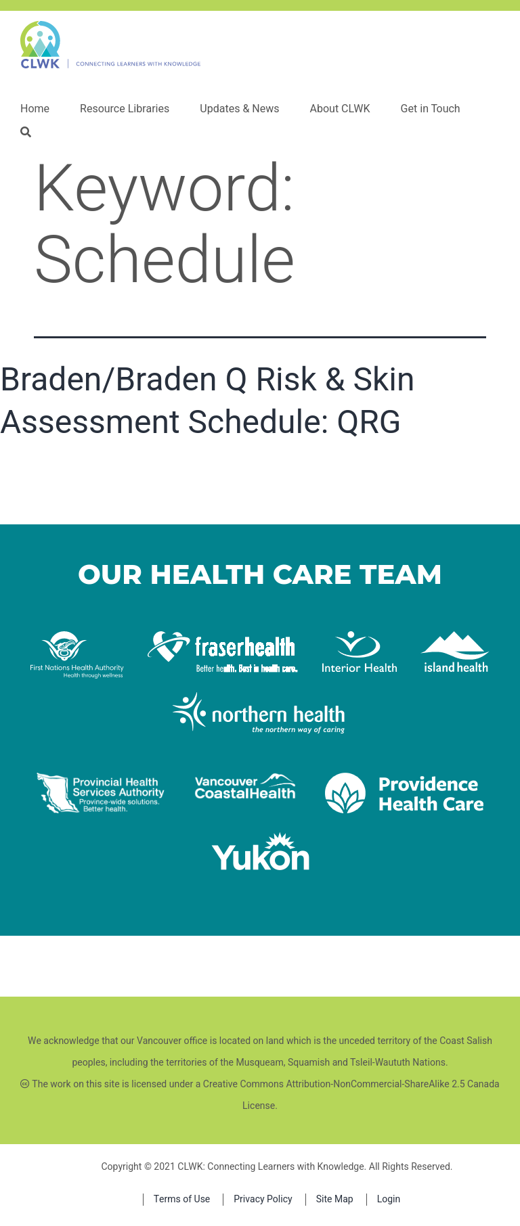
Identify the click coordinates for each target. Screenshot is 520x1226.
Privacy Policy (263, 1199)
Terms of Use (182, 1199)
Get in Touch (430, 109)
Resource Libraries (124, 109)
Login (389, 1199)
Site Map (334, 1199)
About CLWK (339, 109)
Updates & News (239, 109)
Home (34, 109)
